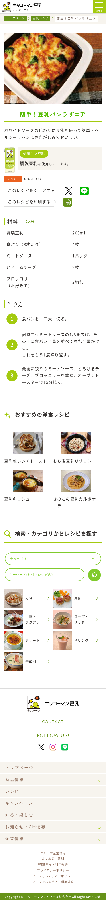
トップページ (16, 18)
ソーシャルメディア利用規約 (53, 893)
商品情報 (15, 787)
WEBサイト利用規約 (53, 874)
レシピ (13, 799)
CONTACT (53, 729)
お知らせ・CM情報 (27, 835)
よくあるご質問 (53, 868)
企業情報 (15, 846)
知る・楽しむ (20, 823)
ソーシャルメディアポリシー (53, 887)
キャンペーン (20, 811)
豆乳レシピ (44, 18)
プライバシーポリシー (53, 881)
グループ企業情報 (52, 862)
